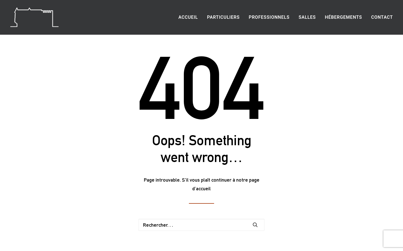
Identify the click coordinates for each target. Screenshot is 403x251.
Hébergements (343, 17)
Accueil (188, 17)
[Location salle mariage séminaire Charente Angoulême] (34, 17)
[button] (255, 224)
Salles (307, 17)
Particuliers (223, 17)
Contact (382, 17)
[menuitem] (190, 17)
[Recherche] (201, 225)
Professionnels (269, 17)
